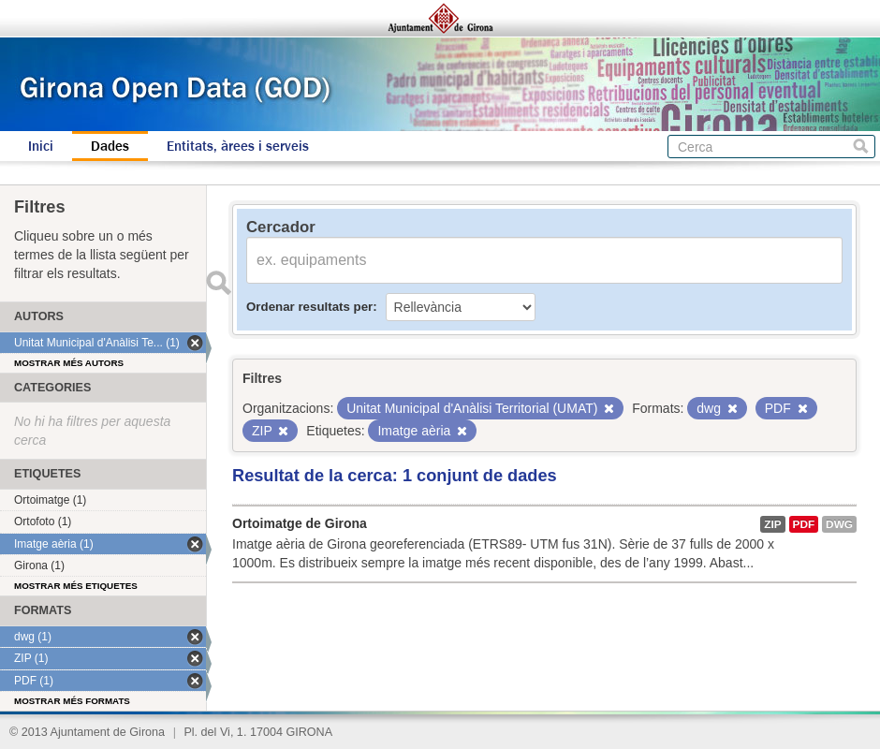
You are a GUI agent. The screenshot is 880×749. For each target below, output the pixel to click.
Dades (110, 146)
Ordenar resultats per (309, 307)
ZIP (772, 524)
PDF (804, 524)
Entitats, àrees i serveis (238, 146)
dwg (839, 524)
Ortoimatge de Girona (299, 523)
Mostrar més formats (72, 701)
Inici (40, 146)
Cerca (861, 146)
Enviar (218, 283)
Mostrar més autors (69, 363)
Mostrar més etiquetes (76, 585)
